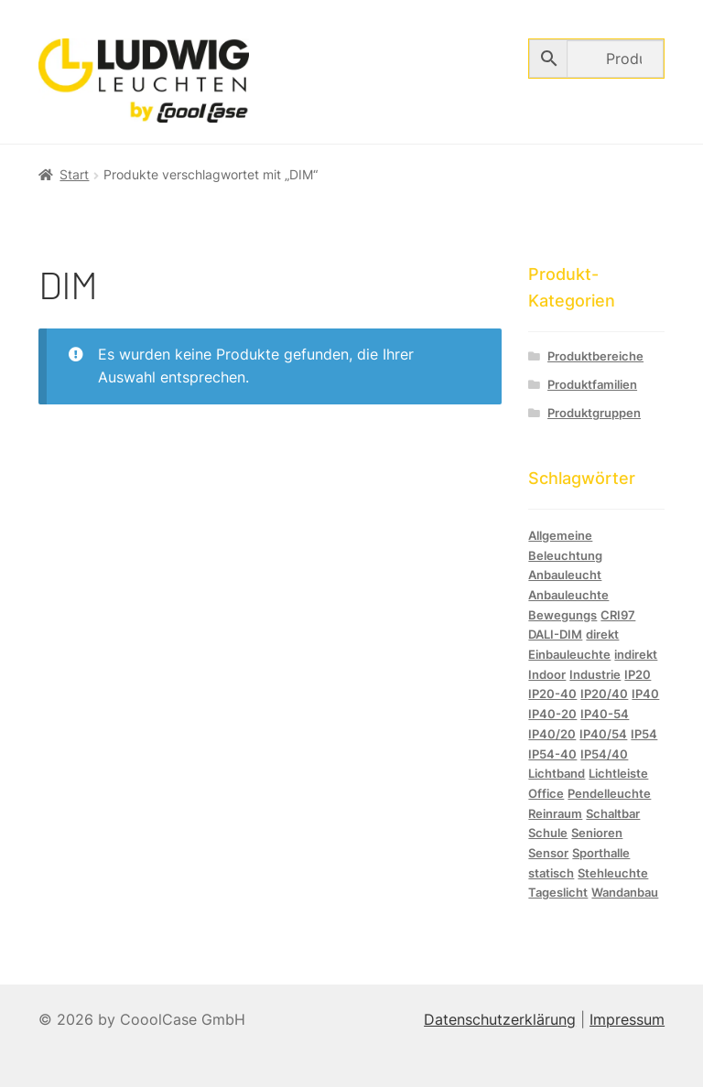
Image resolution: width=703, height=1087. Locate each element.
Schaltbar (613, 813)
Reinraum (555, 813)
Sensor (548, 852)
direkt (602, 634)
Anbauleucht (564, 574)
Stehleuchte (613, 873)
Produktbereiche (595, 356)
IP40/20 (552, 733)
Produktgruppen (594, 413)
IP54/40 (604, 754)
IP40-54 (604, 713)
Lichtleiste (618, 773)
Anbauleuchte (568, 594)
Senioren (596, 832)
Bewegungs (562, 615)
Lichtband (556, 773)
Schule (548, 832)
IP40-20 (552, 713)
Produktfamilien (592, 385)
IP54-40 (552, 754)
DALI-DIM (555, 634)
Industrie (595, 674)
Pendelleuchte (609, 793)
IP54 (644, 733)
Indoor (547, 674)
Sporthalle (601, 852)
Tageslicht (558, 892)
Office (546, 793)
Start (74, 174)
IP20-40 (552, 693)
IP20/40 (604, 693)
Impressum (627, 1019)
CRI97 (617, 615)
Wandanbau (624, 892)
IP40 (645, 693)
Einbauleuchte (569, 654)
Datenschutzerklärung (500, 1019)
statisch (551, 873)
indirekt (635, 654)
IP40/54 (603, 733)
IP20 (637, 674)
